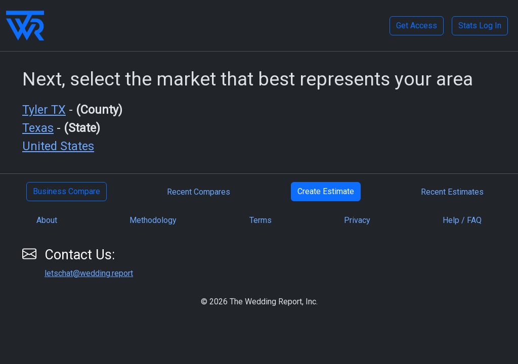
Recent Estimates (452, 192)
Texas (38, 128)
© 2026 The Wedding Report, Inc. (259, 301)
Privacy (357, 220)
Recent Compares (198, 192)
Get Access (416, 25)
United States (58, 146)
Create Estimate (325, 191)
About (46, 220)
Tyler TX (44, 110)
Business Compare (66, 191)
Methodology (153, 220)
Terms (260, 220)
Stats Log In (479, 25)
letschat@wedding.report (89, 273)
